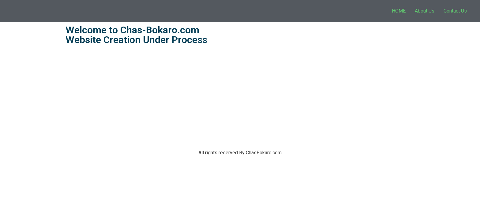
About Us (424, 11)
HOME (399, 11)
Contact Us (455, 11)
